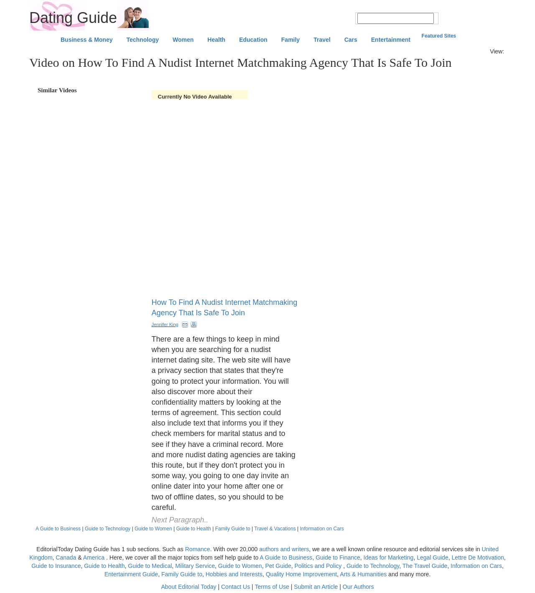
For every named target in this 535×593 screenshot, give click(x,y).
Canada (66, 557)
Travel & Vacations (275, 529)
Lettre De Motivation (477, 557)
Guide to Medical (150, 566)
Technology (142, 39)
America (93, 557)
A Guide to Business (58, 529)
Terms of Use (272, 586)
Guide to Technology (107, 529)
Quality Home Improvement (301, 574)
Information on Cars (322, 529)
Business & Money (86, 39)
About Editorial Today (189, 586)
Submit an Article (316, 586)
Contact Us (235, 586)
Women (183, 39)
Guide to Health (193, 529)
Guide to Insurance (56, 566)
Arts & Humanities (363, 574)
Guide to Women (153, 529)
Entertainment (390, 39)
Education (253, 39)
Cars (350, 39)
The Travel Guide (425, 566)
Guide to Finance (338, 557)
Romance (197, 549)
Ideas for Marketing (389, 557)
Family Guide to (232, 529)
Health (216, 39)
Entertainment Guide (131, 574)
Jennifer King (165, 324)
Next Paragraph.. (180, 520)
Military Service (195, 566)
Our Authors (358, 586)
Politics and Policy (318, 566)
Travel (321, 39)
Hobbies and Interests (234, 574)
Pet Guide (278, 566)
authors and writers (284, 549)
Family (290, 39)
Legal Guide (432, 557)
